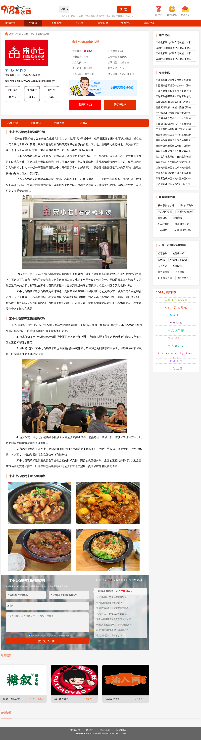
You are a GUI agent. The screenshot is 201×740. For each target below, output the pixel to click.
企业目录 (103, 23)
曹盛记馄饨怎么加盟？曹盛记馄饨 (173, 107)
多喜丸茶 (162, 265)
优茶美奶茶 (183, 278)
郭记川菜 (130, 16)
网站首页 (10, 23)
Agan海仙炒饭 (176, 307)
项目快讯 (149, 23)
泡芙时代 (179, 272)
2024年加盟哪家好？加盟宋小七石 (173, 48)
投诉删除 (121, 730)
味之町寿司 (164, 272)
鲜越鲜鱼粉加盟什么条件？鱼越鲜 (173, 145)
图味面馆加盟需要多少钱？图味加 (173, 80)
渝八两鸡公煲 (113, 699)
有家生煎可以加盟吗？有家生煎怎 (173, 162)
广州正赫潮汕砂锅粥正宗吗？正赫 (173, 129)
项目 (18, 34)
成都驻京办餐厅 (103, 16)
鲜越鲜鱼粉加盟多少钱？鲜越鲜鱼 (173, 140)
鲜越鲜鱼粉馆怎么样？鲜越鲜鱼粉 (173, 134)
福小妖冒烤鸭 (61, 699)
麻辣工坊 (176, 360)
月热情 (161, 259)
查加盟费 (56, 23)
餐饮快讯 (126, 23)
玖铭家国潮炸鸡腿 (182, 230)
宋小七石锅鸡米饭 (40, 34)
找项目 (33, 23)
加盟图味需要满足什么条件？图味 (173, 85)
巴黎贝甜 (162, 217)
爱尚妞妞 (176, 322)
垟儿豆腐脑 (90, 16)
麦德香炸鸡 (178, 253)
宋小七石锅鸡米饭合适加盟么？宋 (173, 42)
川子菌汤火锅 (165, 278)
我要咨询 (85, 105)
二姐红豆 (176, 368)
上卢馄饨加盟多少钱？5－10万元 (173, 184)
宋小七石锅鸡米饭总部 (28, 75)
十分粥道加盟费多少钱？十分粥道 (173, 112)
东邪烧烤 (177, 217)
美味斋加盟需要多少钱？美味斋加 (173, 173)
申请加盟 (82, 123)
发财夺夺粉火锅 (185, 211)
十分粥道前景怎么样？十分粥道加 (173, 118)
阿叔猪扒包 (176, 338)
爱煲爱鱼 (177, 265)
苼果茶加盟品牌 (176, 300)
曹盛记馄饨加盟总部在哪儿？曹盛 (173, 102)
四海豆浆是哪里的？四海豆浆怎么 (173, 96)
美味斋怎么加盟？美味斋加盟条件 (173, 178)
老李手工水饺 (77, 16)
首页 (11, 34)
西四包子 (176, 315)
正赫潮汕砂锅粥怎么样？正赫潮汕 (173, 123)
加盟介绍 (35, 123)
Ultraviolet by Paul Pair (176, 356)
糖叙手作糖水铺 (11, 699)
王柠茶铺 (65, 16)
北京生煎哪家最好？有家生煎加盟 (173, 156)
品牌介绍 (12, 123)
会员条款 (65, 636)
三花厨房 (162, 230)
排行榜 (80, 23)
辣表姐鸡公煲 (182, 223)
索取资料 (120, 105)
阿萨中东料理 (118, 16)
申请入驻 (105, 730)
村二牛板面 (164, 223)
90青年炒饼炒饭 (178, 259)
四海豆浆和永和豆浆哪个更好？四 (173, 91)
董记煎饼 (162, 253)
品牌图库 (59, 123)
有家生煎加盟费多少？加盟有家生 (173, 151)
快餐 (25, 34)
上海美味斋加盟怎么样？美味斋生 (173, 167)
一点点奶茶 (176, 330)
